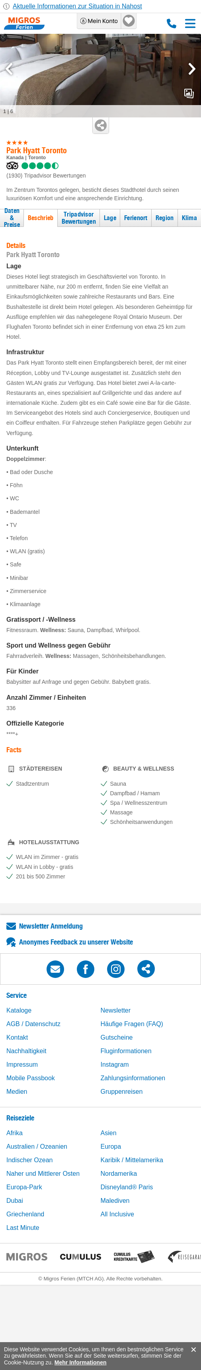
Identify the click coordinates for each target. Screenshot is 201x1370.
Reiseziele (20, 1118)
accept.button (193, 1349)
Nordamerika (119, 1173)
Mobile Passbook (30, 1078)
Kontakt (17, 1037)
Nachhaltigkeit (26, 1051)
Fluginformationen (126, 1051)
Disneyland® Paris (127, 1187)
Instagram (115, 1064)
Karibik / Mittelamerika (132, 1160)
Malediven (115, 1200)
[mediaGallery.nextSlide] (192, 69)
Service (16, 995)
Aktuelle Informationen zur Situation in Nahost (77, 6)
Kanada (14, 157)
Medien (16, 1091)
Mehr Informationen (81, 1362)
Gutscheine (117, 1037)
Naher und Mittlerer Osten (43, 1173)
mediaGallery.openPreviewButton (189, 93)
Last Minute (22, 1227)
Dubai (14, 1200)
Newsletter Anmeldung (51, 926)
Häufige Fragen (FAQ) (132, 1024)
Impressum (22, 1064)
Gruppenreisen (122, 1091)
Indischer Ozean (29, 1160)
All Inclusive (117, 1214)
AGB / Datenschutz (33, 1024)
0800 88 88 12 (171, 23)
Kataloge (18, 1010)
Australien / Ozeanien (36, 1146)
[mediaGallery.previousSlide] (9, 69)
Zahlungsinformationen (133, 1078)
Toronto (37, 157)
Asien (109, 1133)
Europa (111, 1146)
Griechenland (25, 1214)
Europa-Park (24, 1187)
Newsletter (116, 1010)
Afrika (14, 1133)
